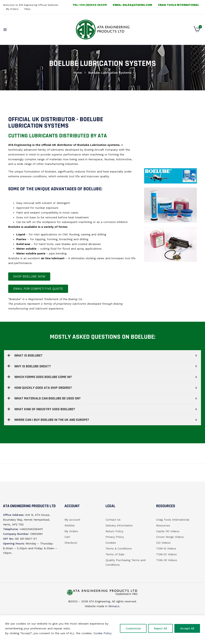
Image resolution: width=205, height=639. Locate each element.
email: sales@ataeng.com (132, 4)
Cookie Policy (102, 633)
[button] (197, 31)
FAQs (27, 9)
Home (77, 73)
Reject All (160, 628)
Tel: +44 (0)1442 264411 (89, 4)
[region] (102, 627)
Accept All (187, 628)
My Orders (12, 9)
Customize (133, 628)
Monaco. (114, 606)
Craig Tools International (178, 4)
